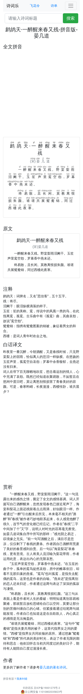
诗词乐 (12, 5)
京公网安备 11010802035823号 (42, 691)
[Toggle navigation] (71, 6)
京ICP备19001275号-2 (47, 687)
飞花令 (35, 6)
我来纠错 (22, 678)
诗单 (54, 6)
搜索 (70, 18)
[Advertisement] (41, 93)
